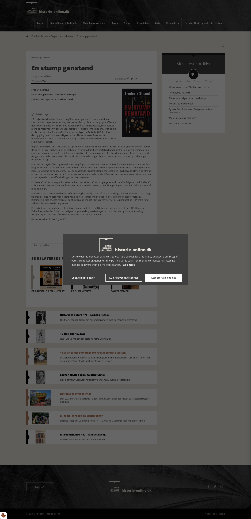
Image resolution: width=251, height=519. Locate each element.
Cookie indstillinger (83, 277)
